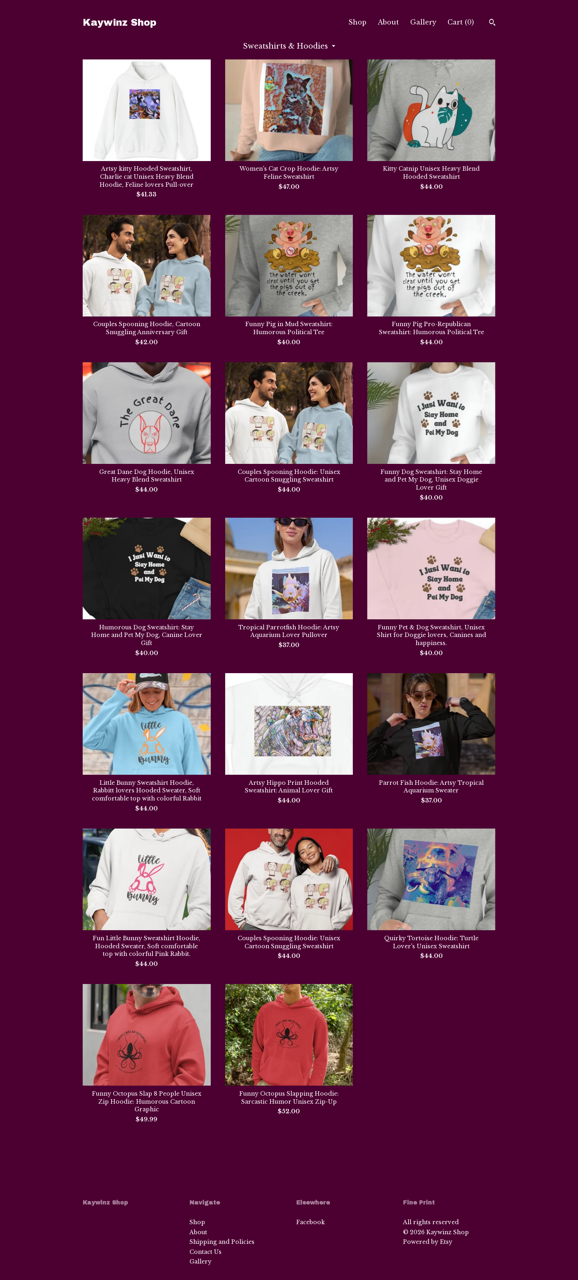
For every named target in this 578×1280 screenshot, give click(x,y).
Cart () (461, 22)
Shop (357, 22)
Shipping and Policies (221, 1241)
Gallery (423, 22)
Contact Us (205, 1252)
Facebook (310, 1222)
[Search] (492, 23)
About (388, 22)
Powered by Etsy (427, 1241)
